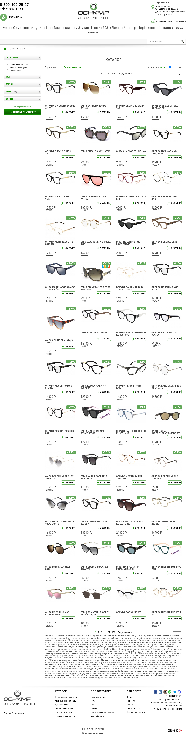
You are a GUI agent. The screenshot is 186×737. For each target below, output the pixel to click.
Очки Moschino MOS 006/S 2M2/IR (128, 243)
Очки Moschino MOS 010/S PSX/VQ (57, 613)
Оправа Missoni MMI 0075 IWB (166, 568)
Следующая (124, 73)
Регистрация (17, 713)
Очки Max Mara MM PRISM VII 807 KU (127, 568)
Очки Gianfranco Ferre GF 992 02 (95, 288)
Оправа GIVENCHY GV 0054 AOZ (96, 243)
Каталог (61, 691)
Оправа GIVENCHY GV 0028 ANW (60, 107)
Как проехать (133, 708)
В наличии (177, 67)
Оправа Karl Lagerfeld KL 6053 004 (131, 333)
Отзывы (130, 704)
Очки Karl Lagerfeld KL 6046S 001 (164, 107)
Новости (131, 700)
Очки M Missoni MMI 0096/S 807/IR (93, 432)
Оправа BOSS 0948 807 (128, 612)
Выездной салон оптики (102, 712)
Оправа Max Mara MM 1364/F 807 (164, 152)
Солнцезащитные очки (19, 64)
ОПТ (93, 704)
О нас (129, 697)
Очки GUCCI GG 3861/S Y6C (95, 151)
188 (113, 73)
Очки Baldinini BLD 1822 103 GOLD (60, 477)
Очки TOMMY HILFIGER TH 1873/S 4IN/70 (95, 613)
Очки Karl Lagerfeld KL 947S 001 (94, 477)
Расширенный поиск (22, 106)
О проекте (134, 691)
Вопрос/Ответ (101, 691)
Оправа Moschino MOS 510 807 (58, 386)
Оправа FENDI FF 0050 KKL (128, 386)
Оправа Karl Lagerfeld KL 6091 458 (131, 432)
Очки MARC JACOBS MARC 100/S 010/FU (60, 522)
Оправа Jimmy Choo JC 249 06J (164, 522)
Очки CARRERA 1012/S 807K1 (58, 568)
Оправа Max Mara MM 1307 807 (93, 386)
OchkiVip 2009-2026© (93, 729)
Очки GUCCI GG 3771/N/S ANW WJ (94, 568)
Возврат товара (98, 697)
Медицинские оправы (18, 67)
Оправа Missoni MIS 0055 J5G (166, 613)
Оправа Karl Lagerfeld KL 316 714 (166, 386)
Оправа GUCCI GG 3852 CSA (58, 197)
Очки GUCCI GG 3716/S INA (131, 151)
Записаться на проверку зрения (171, 21)
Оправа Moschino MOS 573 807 (94, 522)
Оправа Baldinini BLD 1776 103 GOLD (129, 288)
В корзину (69, 112)
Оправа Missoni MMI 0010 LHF (131, 197)
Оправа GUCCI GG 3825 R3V (164, 243)
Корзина (15, 17)
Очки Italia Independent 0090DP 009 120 (165, 433)
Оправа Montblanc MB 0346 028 (59, 243)
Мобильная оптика (64, 708)
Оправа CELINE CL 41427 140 (130, 107)
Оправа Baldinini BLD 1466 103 (164, 477)
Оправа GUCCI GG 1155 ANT (58, 152)
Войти (7, 713)
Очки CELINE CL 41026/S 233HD (59, 341)
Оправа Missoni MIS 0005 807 (59, 432)
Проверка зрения (63, 712)
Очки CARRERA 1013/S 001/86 (93, 107)
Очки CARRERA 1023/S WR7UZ (93, 197)
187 (108, 73)
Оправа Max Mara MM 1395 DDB (129, 477)
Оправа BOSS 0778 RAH (94, 332)
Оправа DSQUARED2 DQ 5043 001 (164, 333)
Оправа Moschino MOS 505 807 (164, 288)
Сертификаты (97, 715)
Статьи (94, 708)
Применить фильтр (24, 112)
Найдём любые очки (65, 715)
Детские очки (15, 71)
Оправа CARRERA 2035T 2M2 (165, 197)
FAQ (93, 700)
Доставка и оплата (136, 712)
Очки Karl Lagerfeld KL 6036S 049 (129, 522)
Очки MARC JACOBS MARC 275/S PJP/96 (60, 288)
